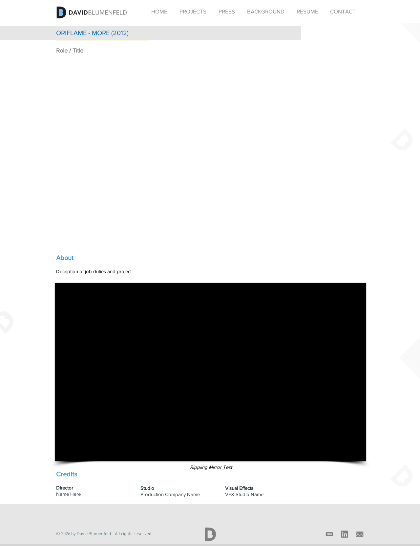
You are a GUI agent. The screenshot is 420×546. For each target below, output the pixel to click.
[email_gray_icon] (359, 534)
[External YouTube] (211, 153)
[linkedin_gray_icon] (344, 534)
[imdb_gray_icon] (329, 534)
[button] (192, 11)
